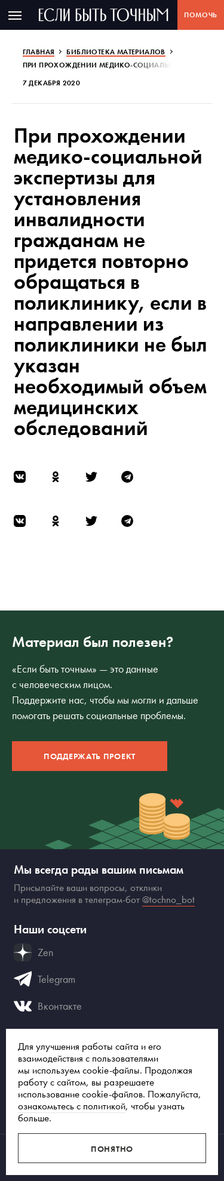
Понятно (112, 1148)
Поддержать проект (90, 756)
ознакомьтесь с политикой (71, 1105)
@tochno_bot (168, 899)
